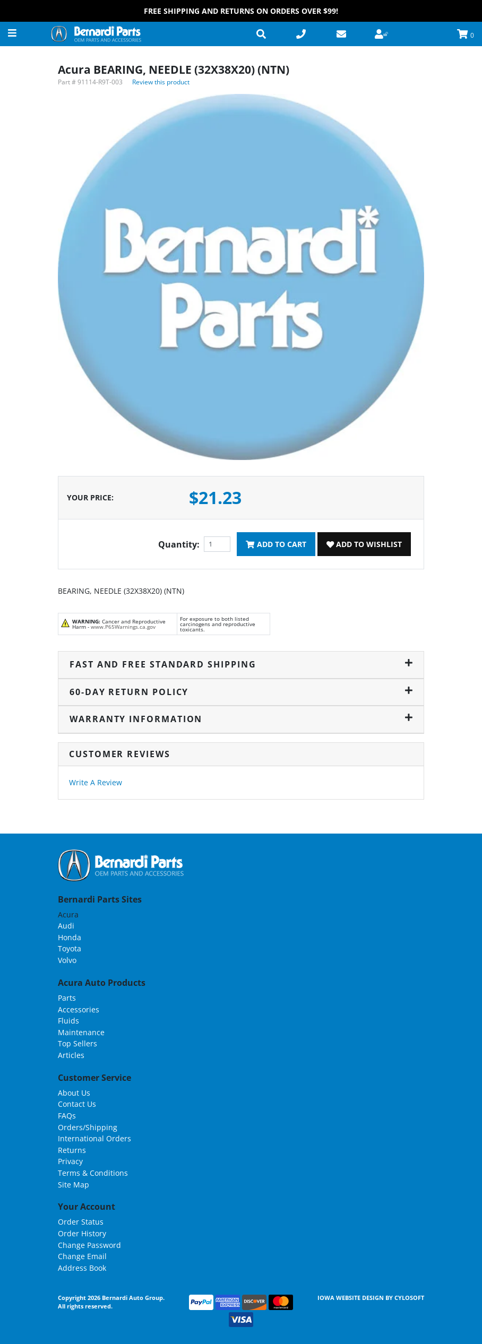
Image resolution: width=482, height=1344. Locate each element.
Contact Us (77, 1104)
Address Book (82, 1268)
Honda (69, 937)
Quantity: (179, 544)
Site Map (73, 1185)
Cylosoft (409, 1298)
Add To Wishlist (364, 544)
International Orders (94, 1138)
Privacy (70, 1161)
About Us (74, 1093)
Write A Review (95, 782)
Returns (72, 1150)
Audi (66, 926)
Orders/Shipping (87, 1127)
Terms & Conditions (93, 1173)
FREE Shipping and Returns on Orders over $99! (241, 11)
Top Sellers (77, 1043)
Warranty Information (241, 719)
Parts (67, 998)
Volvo (67, 960)
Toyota (69, 948)
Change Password (89, 1245)
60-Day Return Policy (241, 692)
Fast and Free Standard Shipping (241, 664)
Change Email (82, 1256)
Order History (82, 1233)
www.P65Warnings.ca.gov (123, 626)
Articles (71, 1055)
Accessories (78, 1009)
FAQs (67, 1116)
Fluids (68, 1021)
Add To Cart (276, 544)
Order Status (81, 1222)
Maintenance (81, 1032)
